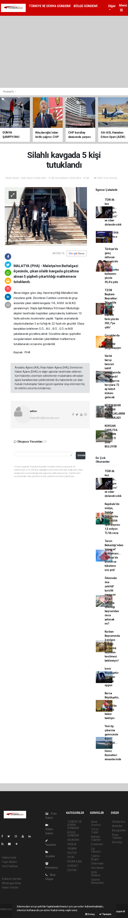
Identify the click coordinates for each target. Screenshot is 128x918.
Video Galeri (49, 829)
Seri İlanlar (97, 867)
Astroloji (117, 842)
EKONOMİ (73, 839)
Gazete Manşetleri (97, 881)
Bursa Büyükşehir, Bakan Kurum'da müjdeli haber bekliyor (112, 706)
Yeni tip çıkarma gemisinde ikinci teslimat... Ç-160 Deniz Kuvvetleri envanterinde (113, 743)
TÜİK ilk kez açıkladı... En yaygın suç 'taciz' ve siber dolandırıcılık (113, 212)
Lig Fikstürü (96, 850)
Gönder (81, 455)
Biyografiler (119, 830)
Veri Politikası (10, 866)
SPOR (70, 857)
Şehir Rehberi (96, 874)
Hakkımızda (9, 857)
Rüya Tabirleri (117, 836)
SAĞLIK (71, 844)
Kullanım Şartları (11, 878)
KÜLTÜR (72, 852)
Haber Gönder (10, 887)
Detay (90, 914)
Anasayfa (8, 91)
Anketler (117, 826)
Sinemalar (97, 863)
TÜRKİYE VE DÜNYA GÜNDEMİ (49, 6)
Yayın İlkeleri (9, 861)
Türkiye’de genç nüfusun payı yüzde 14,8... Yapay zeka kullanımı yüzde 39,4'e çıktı (112, 265)
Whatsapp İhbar (11, 883)
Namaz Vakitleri (96, 838)
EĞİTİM (71, 870)
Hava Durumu (96, 823)
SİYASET (72, 865)
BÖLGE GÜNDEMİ (85, 6)
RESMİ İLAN (74, 861)
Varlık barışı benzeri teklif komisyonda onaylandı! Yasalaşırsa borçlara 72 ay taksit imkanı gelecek (113, 376)
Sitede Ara (118, 821)
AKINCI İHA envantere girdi (111, 236)
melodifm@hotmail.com (44, 418)
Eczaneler (97, 844)
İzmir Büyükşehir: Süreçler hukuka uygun (112, 677)
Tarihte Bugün (95, 857)
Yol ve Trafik (94, 831)
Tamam (105, 914)
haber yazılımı (8, 913)
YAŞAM (72, 848)
